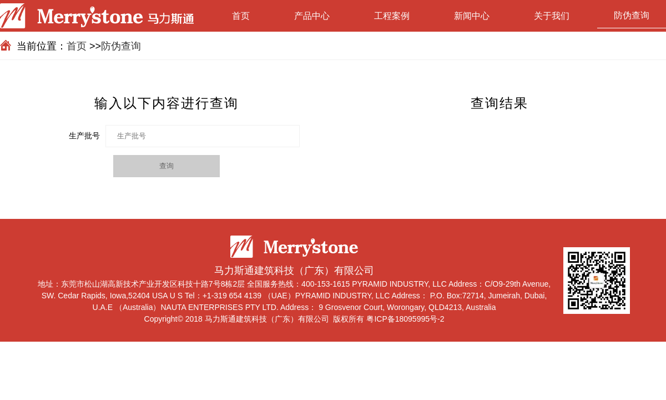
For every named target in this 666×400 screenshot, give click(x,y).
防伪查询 (631, 15)
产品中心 (312, 16)
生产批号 (84, 135)
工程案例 (392, 16)
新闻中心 (472, 16)
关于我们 (551, 16)
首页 (241, 16)
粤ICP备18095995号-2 (405, 318)
